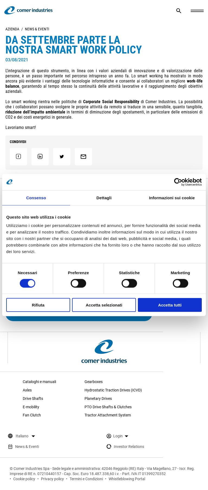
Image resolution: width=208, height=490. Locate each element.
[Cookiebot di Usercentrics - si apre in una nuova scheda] (178, 182)
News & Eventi (37, 29)
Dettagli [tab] (104, 197)
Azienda (12, 29)
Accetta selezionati (104, 305)
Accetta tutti (170, 305)
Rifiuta (38, 305)
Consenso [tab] (36, 197)
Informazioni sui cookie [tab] (172, 197)
